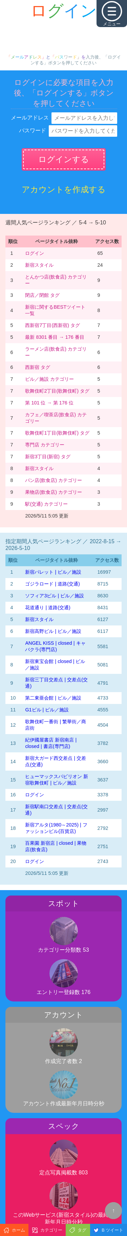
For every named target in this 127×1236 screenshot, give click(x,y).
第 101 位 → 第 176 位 (49, 402)
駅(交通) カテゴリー (46, 504)
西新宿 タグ (37, 367)
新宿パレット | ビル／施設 (53, 572)
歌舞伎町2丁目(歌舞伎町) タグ (57, 391)
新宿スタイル (39, 265)
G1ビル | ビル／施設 (47, 709)
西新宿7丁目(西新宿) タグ (52, 325)
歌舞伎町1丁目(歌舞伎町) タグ (57, 433)
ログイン (34, 253)
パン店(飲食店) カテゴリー (53, 480)
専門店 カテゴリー (44, 444)
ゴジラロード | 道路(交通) (52, 584)
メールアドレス (30, 117)
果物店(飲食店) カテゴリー (53, 492)
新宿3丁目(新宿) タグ (47, 456)
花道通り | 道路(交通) (47, 607)
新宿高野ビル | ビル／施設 (53, 631)
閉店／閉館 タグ (42, 295)
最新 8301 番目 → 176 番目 (54, 337)
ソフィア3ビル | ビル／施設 (54, 595)
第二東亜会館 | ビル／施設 (53, 698)
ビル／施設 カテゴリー (49, 379)
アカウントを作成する (64, 189)
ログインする (63, 159)
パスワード (32, 130)
